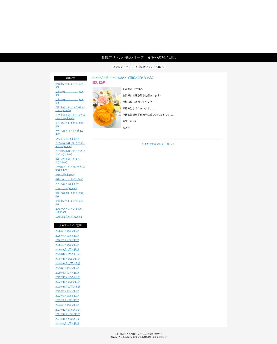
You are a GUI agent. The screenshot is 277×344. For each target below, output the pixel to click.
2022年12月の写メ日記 (67, 277)
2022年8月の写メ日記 (67, 296)
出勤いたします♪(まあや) (69, 179)
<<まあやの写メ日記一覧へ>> (158, 144)
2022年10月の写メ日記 (67, 286)
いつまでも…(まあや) (67, 138)
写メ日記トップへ (138, 26)
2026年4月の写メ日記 (67, 236)
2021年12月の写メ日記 (67, 310)
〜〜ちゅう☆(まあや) (67, 184)
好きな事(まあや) (64, 174)
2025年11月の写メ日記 (67, 259)
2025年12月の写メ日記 (67, 254)
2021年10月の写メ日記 (67, 319)
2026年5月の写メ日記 (67, 231)
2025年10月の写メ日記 (67, 263)
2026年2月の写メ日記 (67, 245)
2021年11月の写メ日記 (67, 314)
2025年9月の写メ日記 (67, 268)
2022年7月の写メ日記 (67, 300)
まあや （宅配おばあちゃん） (136, 77)
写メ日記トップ (122, 67)
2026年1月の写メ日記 (67, 249)
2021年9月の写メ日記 (67, 323)
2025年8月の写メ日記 (67, 272)
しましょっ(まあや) (66, 188)
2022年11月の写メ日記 (67, 282)
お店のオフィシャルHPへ (150, 67)
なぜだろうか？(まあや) (68, 216)
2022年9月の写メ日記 (67, 291)
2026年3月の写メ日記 (67, 240)
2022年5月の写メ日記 (67, 305)
